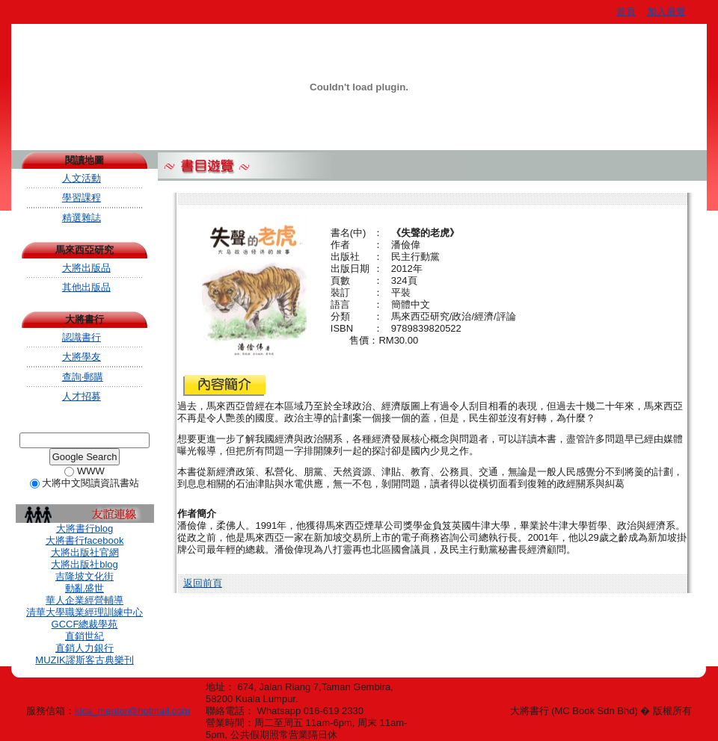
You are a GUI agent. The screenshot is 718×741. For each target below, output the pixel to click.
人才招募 (81, 396)
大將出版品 (86, 267)
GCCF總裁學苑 (85, 624)
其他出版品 (86, 287)
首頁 (626, 11)
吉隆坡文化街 (84, 576)
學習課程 (81, 197)
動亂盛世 (84, 588)
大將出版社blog (84, 564)
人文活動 (81, 178)
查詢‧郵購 (82, 376)
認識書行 (81, 337)
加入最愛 (666, 11)
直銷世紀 (84, 636)
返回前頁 (202, 583)
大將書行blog (85, 528)
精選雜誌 (81, 217)
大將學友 (81, 356)
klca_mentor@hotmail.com (132, 710)
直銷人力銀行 (84, 648)
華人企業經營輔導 (84, 600)
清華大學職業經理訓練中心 (84, 612)
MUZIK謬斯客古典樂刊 (84, 660)
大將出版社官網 (85, 552)
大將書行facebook (85, 540)
